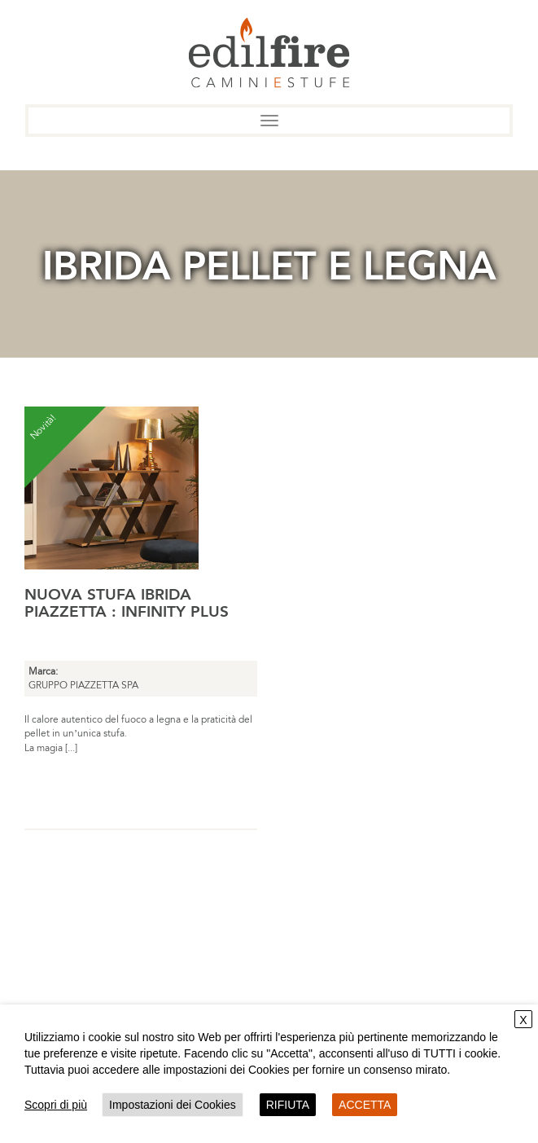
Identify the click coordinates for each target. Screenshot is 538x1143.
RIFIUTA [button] (287, 1104)
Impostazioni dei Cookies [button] (172, 1104)
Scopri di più (55, 1104)
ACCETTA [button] (365, 1104)
